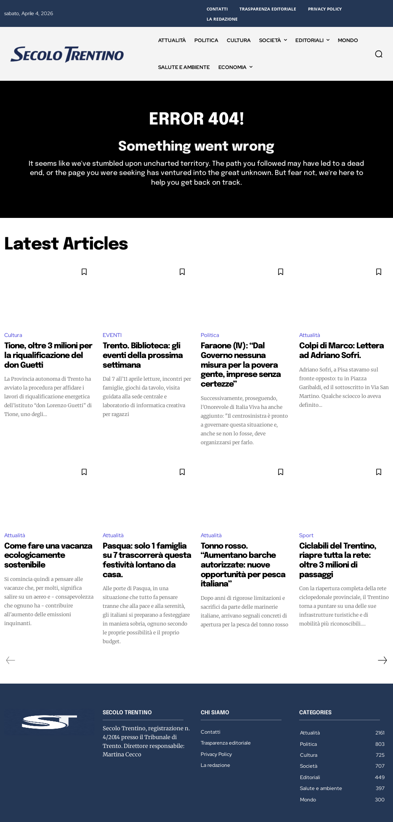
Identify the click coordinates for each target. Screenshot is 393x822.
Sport (306, 518)
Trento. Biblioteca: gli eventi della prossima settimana (143, 350)
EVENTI (112, 335)
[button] (379, 54)
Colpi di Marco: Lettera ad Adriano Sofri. (336, 350)
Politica (210, 335)
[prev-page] (10, 628)
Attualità (309, 335)
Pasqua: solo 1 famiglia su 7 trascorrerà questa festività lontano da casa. (143, 536)
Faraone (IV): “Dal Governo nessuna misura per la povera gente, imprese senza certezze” (244, 357)
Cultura (13, 335)
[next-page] (382, 628)
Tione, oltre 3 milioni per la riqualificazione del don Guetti (47, 350)
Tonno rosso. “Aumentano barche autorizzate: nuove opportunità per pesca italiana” (240, 540)
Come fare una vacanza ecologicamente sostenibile (44, 532)
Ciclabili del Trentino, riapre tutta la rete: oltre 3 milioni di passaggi (340, 536)
